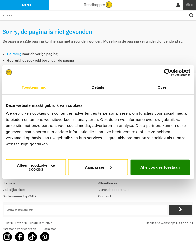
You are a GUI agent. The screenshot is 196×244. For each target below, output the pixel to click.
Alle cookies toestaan (160, 167)
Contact (104, 196)
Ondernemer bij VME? (19, 196)
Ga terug (14, 54)
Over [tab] (162, 87)
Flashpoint (184, 223)
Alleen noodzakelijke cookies (36, 167)
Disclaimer (49, 229)
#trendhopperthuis (113, 190)
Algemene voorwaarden (19, 229)
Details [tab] (98, 87)
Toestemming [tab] (34, 87)
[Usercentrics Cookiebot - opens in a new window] (167, 72)
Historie (9, 183)
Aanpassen (98, 167)
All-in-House (107, 183)
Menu (24, 5)
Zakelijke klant (14, 190)
